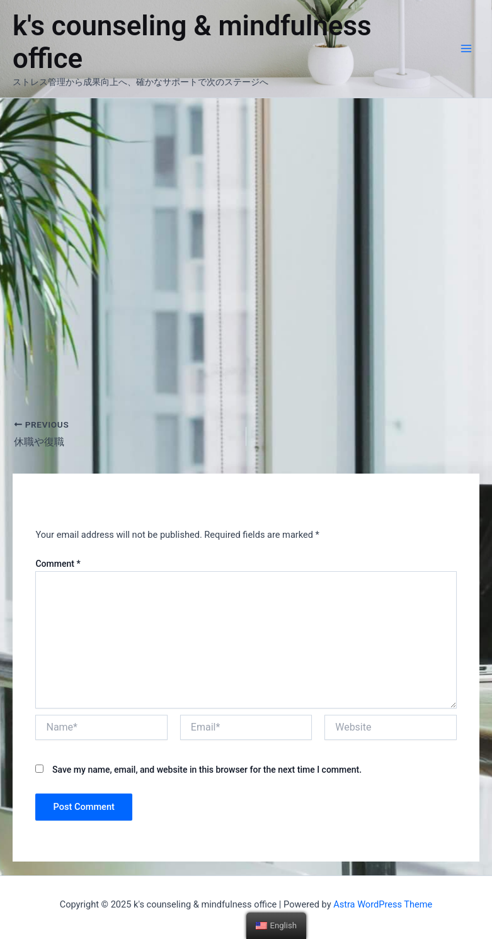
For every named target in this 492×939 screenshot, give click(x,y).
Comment (57, 564)
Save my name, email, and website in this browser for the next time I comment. (207, 770)
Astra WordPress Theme (382, 904)
